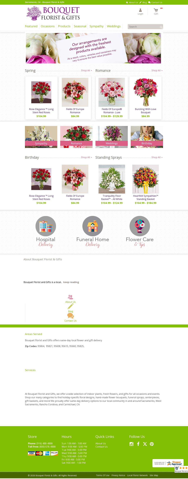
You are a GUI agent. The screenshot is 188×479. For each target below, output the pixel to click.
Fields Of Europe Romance (75, 111)
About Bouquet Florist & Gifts (43, 260)
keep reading (71, 282)
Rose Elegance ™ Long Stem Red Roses (41, 111)
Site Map (154, 476)
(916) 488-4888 (44, 444)
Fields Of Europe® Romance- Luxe (112, 111)
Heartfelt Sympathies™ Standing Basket (145, 198)
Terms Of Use (102, 476)
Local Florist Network (137, 476)
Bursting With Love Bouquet (145, 111)
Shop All (87, 70)
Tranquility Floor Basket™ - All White (111, 198)
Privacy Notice (118, 476)
